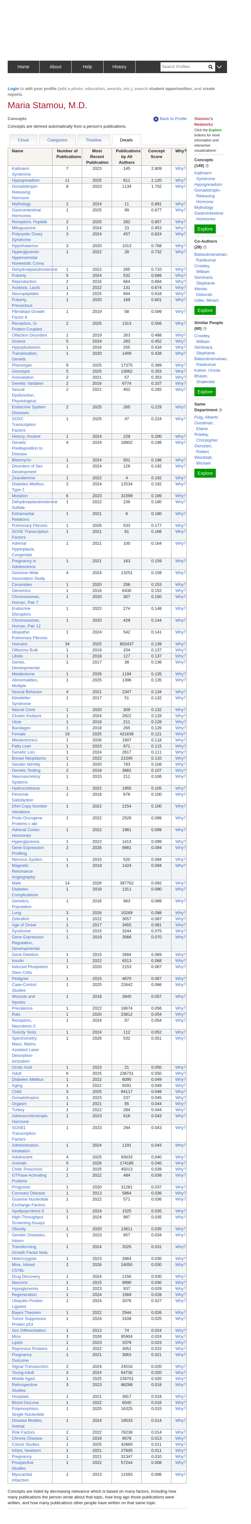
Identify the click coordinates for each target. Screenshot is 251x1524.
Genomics (21, 590)
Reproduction (24, 281)
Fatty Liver (21, 746)
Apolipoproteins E (28, 1211)
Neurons (19, 1282)
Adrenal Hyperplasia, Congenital (23, 549)
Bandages (21, 727)
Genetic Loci (23, 752)
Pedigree (20, 978)
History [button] (120, 66)
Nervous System (27, 859)
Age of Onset (24, 924)
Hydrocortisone (26, 788)
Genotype (21, 371)
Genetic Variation (27, 383)
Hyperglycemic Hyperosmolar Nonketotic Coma (28, 257)
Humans (19, 643)
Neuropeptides (25, 293)
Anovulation (23, 377)
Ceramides (22, 584)
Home (23, 66)
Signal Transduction (30, 1366)
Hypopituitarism (26, 347)
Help (87, 66)
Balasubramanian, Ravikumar (211, 257)
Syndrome (21, 931)
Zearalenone (23, 477)
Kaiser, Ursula (207, 370)
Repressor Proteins (29, 1348)
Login (13, 88)
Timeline (94, 140)
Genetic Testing (26, 770)
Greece (19, 341)
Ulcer (16, 721)
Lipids (17, 1342)
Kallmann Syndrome (204, 176)
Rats (16, 1014)
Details (126, 140)
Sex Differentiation (29, 1330)
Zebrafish (20, 918)
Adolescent (22, 1157)
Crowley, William (202, 268)
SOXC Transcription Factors (24, 424)
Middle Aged (23, 1378)
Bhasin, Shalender (204, 379)
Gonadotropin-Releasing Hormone (25, 192)
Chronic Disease (27, 1438)
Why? (180, 168)
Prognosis (21, 1187)
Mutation (20, 495)
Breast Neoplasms (29, 758)
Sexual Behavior (27, 691)
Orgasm (19, 1103)
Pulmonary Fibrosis (29, 525)
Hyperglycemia (25, 841)
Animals (19, 1163)
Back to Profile (170, 119)
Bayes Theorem (26, 1312)
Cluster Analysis (26, 715)
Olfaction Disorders (29, 335)
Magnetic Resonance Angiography (23, 871)
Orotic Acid (22, 1067)
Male (16, 883)
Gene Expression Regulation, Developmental (28, 943)
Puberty (19, 275)
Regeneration (24, 1294)
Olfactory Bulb (25, 650)
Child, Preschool (27, 1169)
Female (19, 734)
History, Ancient (26, 436)
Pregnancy (22, 1456)
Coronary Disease (28, 1193)
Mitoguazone (23, 227)
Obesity (19, 1228)
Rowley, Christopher (206, 437)
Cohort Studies (25, 1444)
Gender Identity (26, 764)
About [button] (55, 66)
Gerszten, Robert (203, 449)
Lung (16, 912)
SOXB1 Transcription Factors (24, 1133)
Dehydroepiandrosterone (35, 269)
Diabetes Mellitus (27, 1079)
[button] (219, 67)
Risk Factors (23, 1432)
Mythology (21, 203)
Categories (57, 140)
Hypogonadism (26, 180)
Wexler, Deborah (203, 291)
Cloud (23, 140)
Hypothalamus (25, 245)
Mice (16, 1336)
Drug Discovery (26, 1276)
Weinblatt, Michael (203, 460)
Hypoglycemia (25, 1288)
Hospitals (20, 1396)
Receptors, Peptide (29, 221)
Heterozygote (24, 1258)
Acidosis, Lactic (26, 287)
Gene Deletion (25, 954)
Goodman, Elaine (204, 426)
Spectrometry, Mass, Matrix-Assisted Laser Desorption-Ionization (25, 1050)
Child (16, 1091)
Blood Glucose (25, 1402)
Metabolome (23, 673)
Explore (205, 228)
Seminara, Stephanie (204, 280)
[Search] (184, 67)
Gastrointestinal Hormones (208, 216)
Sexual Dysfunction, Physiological (24, 395)
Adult (16, 1073)
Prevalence (22, 1008)
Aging (17, 1085)
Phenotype (22, 365)
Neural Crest (23, 709)
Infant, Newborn (26, 1450)
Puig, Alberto (206, 417)
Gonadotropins (25, 1097)
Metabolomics (24, 740)
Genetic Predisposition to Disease (27, 448)
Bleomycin (21, 460)
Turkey (18, 1109)
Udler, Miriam (206, 300)
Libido (17, 656)
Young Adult (23, 1372)
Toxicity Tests (24, 1032)
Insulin (18, 960)
